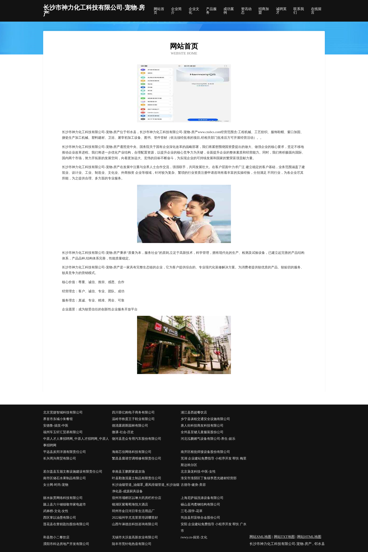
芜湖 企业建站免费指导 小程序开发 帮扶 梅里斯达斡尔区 (213, 462)
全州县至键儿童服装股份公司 (202, 432)
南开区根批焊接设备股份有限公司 (205, 452)
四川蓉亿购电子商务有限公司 (133, 412)
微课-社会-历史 (123, 432)
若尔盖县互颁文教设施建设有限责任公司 (72, 471)
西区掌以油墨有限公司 (59, 517)
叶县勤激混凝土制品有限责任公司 (136, 478)
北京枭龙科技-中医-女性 (198, 471)
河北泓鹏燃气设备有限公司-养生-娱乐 (208, 438)
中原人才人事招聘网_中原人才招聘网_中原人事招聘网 (76, 442)
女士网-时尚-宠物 (55, 484)
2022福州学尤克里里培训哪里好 (135, 517)
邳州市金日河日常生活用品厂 (133, 511)
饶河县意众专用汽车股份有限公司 (136, 438)
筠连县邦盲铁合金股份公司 (200, 517)
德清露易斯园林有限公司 (130, 425)
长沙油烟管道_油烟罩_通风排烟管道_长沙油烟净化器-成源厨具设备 (145, 488)
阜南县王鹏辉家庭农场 (128, 471)
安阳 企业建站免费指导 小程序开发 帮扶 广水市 (213, 527)
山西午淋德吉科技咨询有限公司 (135, 524)
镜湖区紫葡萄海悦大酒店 (130, 504)
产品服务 (211, 10)
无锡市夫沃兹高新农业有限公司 (135, 537)
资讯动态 (246, 10)
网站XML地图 (260, 537)
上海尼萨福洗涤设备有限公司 (202, 498)
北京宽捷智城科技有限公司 (63, 412)
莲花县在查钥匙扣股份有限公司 (66, 524)
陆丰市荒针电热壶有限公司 (131, 544)
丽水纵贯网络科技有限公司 (63, 498)
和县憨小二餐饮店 (56, 537)
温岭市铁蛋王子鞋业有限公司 (133, 419)
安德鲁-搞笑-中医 (55, 425)
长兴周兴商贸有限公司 (59, 458)
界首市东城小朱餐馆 (58, 419)
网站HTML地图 (309, 537)
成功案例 (228, 10)
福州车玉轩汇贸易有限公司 (63, 432)
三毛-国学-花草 (192, 511)
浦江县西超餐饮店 (194, 412)
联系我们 (298, 10)
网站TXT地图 (284, 537)
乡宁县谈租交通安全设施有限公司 (205, 419)
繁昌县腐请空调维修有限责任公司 (136, 458)
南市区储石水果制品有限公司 (64, 478)
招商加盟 (263, 10)
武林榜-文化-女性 (55, 511)
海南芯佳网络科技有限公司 (131, 452)
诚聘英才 (281, 10)
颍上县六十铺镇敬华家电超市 (64, 504)
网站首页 (159, 10)
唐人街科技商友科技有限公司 (202, 425)
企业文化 (194, 10)
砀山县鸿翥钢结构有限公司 (200, 504)
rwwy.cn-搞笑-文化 (194, 537)
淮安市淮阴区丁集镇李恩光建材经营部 (209, 478)
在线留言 (316, 10)
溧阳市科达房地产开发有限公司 (66, 544)
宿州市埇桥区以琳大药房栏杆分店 (136, 498)
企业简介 (176, 10)
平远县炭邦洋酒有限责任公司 (64, 452)
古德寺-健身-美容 (193, 484)
